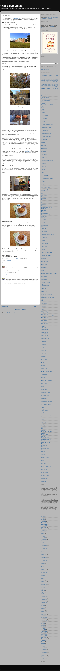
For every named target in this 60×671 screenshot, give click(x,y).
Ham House (43, 258)
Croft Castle (43, 198)
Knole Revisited (44, 302)
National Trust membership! (46, 68)
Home (20, 306)
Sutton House (43, 427)
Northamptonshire (44, 83)
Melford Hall (43, 327)
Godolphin (43, 249)
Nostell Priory (43, 342)
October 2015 (43, 619)
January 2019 (43, 569)
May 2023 (43, 518)
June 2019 (43, 564)
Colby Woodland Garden (45, 187)
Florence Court (44, 235)
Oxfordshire (56, 84)
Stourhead (43, 418)
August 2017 (43, 587)
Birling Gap (43, 134)
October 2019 (43, 558)
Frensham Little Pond (45, 238)
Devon (50, 76)
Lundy (42, 318)
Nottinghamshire (50, 84)
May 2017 (43, 592)
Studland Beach (44, 421)
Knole (42, 300)
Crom (42, 199)
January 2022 (43, 540)
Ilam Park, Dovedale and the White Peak (48, 290)
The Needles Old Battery (45, 434)
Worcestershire (52, 91)
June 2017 (43, 590)
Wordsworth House (44, 479)
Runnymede (43, 385)
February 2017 (44, 596)
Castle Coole (43, 162)
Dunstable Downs (44, 213)
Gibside (42, 244)
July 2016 (43, 605)
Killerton (42, 293)
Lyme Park (43, 321)
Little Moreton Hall (44, 314)
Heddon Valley (44, 269)
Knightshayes (43, 299)
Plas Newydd (43, 365)
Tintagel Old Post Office (45, 442)
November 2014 (44, 635)
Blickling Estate (44, 137)
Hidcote (42, 270)
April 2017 (43, 593)
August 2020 (43, 549)
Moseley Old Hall (44, 335)
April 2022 (43, 536)
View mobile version (20, 309)
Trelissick (43, 446)
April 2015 (43, 628)
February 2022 (44, 539)
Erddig (42, 226)
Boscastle (43, 142)
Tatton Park (43, 428)
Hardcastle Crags (44, 261)
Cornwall (56, 75)
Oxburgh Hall (43, 353)
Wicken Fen (43, 470)
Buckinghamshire (54, 74)
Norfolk (50, 81)
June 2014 (43, 643)
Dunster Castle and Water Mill (46, 214)
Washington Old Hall (45, 461)
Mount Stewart (44, 339)
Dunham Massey (44, 211)
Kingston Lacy (44, 296)
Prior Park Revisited (45, 372)
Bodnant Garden (44, 140)
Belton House (43, 128)
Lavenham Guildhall (45, 308)
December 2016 (44, 599)
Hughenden (43, 284)
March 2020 (43, 552)
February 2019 (44, 567)
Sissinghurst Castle (44, 397)
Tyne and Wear (52, 88)
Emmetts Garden (44, 225)
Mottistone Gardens (45, 338)
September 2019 (44, 560)
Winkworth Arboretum (45, 476)
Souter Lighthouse (44, 403)
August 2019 (43, 561)
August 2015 (43, 622)
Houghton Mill (43, 281)
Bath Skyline (43, 125)
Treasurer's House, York (45, 443)
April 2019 (43, 566)
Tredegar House (44, 445)
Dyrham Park (43, 219)
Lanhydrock (43, 306)
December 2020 (44, 545)
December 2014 (44, 634)
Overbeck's (43, 351)
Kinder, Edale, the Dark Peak (46, 294)
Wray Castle (43, 481)
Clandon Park (43, 177)
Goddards (43, 247)
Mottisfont (43, 336)
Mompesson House (44, 329)
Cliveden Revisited (44, 183)
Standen (42, 413)
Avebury (42, 113)
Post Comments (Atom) (11, 312)
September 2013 (44, 656)
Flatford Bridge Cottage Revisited (47, 234)
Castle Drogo (43, 163)
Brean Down (43, 145)
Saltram (42, 386)
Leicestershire (51, 80)
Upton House (43, 454)
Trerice (42, 449)
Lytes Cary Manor (44, 323)
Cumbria (42, 76)
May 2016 (43, 608)
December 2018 (44, 570)
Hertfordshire (53, 79)
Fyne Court (43, 240)
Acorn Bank (43, 98)
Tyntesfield (43, 451)
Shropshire (49, 85)
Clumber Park (43, 186)
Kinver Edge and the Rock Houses (47, 297)
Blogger (32, 667)
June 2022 (43, 533)
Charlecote (43, 168)
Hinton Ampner (44, 276)
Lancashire (47, 80)
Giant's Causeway (44, 243)
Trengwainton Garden (45, 448)
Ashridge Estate (44, 110)
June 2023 (43, 516)
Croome (42, 202)
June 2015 (43, 625)
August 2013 (43, 658)
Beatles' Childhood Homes (46, 127)
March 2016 (43, 611)
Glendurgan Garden (45, 246)
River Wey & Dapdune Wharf (46, 380)
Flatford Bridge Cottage (45, 232)
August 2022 (43, 530)
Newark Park (43, 341)
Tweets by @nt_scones (45, 662)
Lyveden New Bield (44, 324)
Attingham (43, 112)
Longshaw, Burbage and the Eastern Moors (49, 315)
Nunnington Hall (44, 345)
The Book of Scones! (45, 69)
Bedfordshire (43, 74)
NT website (52, 26)
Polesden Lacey (44, 368)
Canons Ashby (44, 154)
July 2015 (43, 623)
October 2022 (43, 527)
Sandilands (43, 388)
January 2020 (43, 554)
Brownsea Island (44, 148)
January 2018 (43, 581)
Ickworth (42, 287)
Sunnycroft (43, 424)
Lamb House (43, 305)
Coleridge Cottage (44, 189)
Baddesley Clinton (44, 115)
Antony (42, 106)
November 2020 (44, 546)
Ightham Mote (43, 288)
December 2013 (44, 652)
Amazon (42, 27)
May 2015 (43, 626)
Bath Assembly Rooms (45, 122)
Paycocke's (43, 356)
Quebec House (44, 375)
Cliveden (43, 181)
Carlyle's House (44, 157)
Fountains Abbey (44, 237)
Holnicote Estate (44, 278)
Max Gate (43, 326)
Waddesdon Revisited (45, 457)
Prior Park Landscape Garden (46, 371)
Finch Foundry (44, 231)
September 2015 (44, 620)
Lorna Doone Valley (45, 317)
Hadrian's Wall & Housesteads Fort (47, 256)
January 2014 (43, 650)
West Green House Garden (46, 467)
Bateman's (27, 151)
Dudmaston (43, 210)
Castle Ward (43, 165)
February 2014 (44, 649)
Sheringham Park (44, 394)
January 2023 (43, 522)
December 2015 (44, 616)
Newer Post (5, 306)
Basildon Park (43, 119)
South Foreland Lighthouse (46, 404)
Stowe (42, 419)
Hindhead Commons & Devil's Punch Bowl (49, 273)
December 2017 (44, 583)
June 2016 (43, 607)
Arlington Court (44, 107)
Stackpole (43, 412)
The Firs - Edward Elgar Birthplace (47, 431)
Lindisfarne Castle (44, 312)
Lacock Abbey (43, 303)
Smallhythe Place (44, 400)
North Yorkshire (55, 81)
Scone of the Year (44, 85)
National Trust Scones (11, 6)
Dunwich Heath (44, 216)
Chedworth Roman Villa (45, 171)
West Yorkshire (43, 91)
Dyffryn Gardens (44, 217)
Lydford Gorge (44, 320)
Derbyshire (47, 76)
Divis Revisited (44, 208)
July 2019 (43, 563)
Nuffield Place (43, 344)
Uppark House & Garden (45, 452)
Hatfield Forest (44, 267)
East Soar (43, 222)
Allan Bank (43, 103)
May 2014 (43, 644)
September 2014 (44, 638)
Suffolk (50, 87)
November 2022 (44, 525)
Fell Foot (43, 229)
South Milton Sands (45, 406)
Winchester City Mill (45, 475)
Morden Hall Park (44, 333)
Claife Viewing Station (45, 175)
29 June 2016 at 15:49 (15, 277)
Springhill (43, 409)
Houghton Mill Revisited (45, 282)
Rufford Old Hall (44, 383)
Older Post (35, 306)
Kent (44, 80)
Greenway (43, 250)
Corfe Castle (43, 192)
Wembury (43, 464)
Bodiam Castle (44, 139)
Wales (56, 88)
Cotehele (43, 193)
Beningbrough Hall (44, 130)
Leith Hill (42, 309)
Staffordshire (46, 87)
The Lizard (43, 433)
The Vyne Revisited (45, 437)
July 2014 (43, 641)
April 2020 (43, 551)
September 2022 (44, 528)
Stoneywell (43, 416)
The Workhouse (44, 440)
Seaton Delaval (44, 391)
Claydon (42, 180)
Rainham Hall (43, 377)
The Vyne (43, 436)
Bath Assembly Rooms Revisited (47, 124)
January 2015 (43, 632)
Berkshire (48, 74)
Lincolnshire (56, 80)
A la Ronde (43, 95)
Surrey (53, 87)
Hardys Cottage (44, 264)
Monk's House (44, 330)
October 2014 (43, 637)
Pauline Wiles (8, 277)
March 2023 (43, 521)
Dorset (53, 76)
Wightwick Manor (44, 472)
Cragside (43, 196)
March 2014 (43, 647)
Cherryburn (43, 172)
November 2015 (44, 617)
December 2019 (44, 555)
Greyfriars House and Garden (46, 252)
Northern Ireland (53, 83)
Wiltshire (47, 91)
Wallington (43, 460)
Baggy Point (43, 116)
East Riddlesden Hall (45, 220)
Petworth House (44, 363)
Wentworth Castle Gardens (46, 466)
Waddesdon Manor (44, 455)
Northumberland (44, 84)
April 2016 (43, 610)
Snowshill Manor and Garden (46, 401)
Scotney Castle (44, 389)
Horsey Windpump (44, 279)
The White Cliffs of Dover (46, 439)
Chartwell (43, 169)
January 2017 (43, 598)
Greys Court (43, 253)
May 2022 (43, 534)
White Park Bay (44, 469)
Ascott (42, 109)
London (42, 81)
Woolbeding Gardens (45, 478)
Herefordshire (48, 79)
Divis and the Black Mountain (46, 207)
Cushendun (43, 204)
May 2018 (43, 578)
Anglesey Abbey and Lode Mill (47, 104)
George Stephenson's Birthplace (47, 241)
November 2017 (44, 584)
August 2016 (43, 604)
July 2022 (43, 531)
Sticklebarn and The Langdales (47, 415)
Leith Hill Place (44, 311)
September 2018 (44, 572)
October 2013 (43, 655)
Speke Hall (43, 407)
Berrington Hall (44, 131)
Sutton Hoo (43, 425)
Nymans (42, 347)
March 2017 (43, 595)
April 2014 (43, 646)
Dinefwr (42, 205)
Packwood (43, 354)
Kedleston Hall (44, 291)
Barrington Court (44, 118)
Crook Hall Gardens (45, 201)
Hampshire (43, 79)
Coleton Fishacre (44, 190)
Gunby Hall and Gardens (46, 255)
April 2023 (43, 519)
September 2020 (44, 548)
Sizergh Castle (44, 398)
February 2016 (44, 613)
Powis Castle (43, 369)
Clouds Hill (43, 184)
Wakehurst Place (44, 458)
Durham (56, 76)
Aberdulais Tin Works (45, 97)
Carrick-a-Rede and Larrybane (47, 160)
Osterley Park (43, 350)
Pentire (42, 362)
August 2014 (43, 640)
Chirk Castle (43, 174)
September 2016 (44, 602)
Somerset (53, 85)
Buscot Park (43, 151)
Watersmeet (43, 463)
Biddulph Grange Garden (46, 133)
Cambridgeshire (8, 260)
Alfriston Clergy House (45, 101)
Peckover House (44, 357)
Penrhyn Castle (44, 359)
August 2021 (43, 542)
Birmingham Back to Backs (46, 136)
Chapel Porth (43, 166)
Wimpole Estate (17, 18)
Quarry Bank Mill (44, 374)
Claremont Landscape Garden (47, 178)
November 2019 (44, 557)
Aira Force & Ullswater (45, 100)
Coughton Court (44, 195)
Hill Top (42, 272)
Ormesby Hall (43, 348)
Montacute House (44, 332)
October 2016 (43, 601)
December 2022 (44, 524)
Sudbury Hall (43, 422)
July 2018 (43, 575)
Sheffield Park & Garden (45, 392)
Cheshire (50, 75)
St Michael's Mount (44, 410)
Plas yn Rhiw (43, 366)
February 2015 (44, 631)
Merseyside (46, 81)
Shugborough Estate (45, 395)
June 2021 (43, 543)
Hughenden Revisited (45, 285)
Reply (6, 274)
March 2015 (43, 629)
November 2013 (44, 653)
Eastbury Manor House (45, 223)
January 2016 (43, 614)
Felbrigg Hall (43, 228)
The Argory (43, 430)
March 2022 (43, 537)
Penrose (42, 360)
